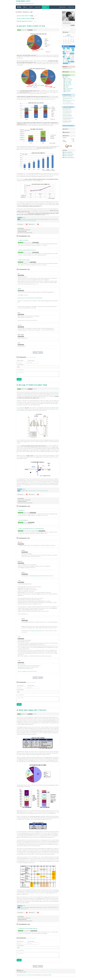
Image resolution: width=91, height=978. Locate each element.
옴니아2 (31, 220)
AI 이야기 (67, 91)
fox (66, 56)
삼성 (41, 490)
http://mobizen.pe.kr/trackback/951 (24, 229)
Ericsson (21, 907)
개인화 (68, 58)
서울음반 (72, 51)
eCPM (73, 48)
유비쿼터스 (65, 50)
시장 (43, 490)
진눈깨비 (19, 288)
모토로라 (55, 219)
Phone (37, 219)
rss (63, 51)
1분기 (21, 219)
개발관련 (67, 85)
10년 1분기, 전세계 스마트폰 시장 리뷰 (24, 15)
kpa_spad (20, 325)
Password (31, 360)
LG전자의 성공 (38, 410)
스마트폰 (25, 220)
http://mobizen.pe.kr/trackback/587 (24, 918)
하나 (66, 61)
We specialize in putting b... (67, 121)
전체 (66, 77)
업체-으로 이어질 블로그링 (23, 520)
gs (63, 61)
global (24, 219)
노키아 (49, 219)
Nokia (35, 219)
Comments (31, 224)
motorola (31, 219)
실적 (25, 908)
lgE (26, 219)
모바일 (52, 219)
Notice (31, 7)
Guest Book (37, 7)
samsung (37, 907)
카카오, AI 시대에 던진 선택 (67, 103)
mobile (28, 219)
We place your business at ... (68, 115)
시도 (73, 50)
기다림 (73, 56)
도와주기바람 (71, 55)
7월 (63, 56)
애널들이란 (67, 51)
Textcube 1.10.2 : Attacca (26, 974)
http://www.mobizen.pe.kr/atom (35, 575)
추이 (47, 490)
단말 (31, 490)
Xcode (69, 56)
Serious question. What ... (67, 108)
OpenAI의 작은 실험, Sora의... (68, 96)
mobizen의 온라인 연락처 (67, 68)
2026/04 (68, 35)
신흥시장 (72, 58)
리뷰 (66, 87)
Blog (19, 7)
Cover (25, 7)
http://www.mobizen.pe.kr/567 (37, 630)
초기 (69, 50)
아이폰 (28, 220)
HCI (67, 53)
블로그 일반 (67, 78)
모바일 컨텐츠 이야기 (23, 1)
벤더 (38, 490)
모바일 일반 (68, 82)
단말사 (46, 907)
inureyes (42, 974)
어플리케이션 (65, 63)
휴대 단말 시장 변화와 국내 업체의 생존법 (25, 18)
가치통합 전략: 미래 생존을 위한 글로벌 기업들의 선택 (27, 928)
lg (24, 907)
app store (72, 61)
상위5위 (22, 908)
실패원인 (64, 58)
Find (72, 29)
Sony (41, 907)
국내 (29, 490)
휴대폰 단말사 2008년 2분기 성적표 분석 (24, 21)
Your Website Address (20, 364)
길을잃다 (64, 55)
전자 (45, 490)
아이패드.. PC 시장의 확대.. (23, 240)
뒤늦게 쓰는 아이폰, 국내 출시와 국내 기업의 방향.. (27, 250)
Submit (19, 379)
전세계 (34, 220)
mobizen (23, 217)
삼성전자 (21, 220)
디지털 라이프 (68, 84)
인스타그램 (72, 53)
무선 (18, 220)
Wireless (46, 219)
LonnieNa (49, 974)
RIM (40, 219)
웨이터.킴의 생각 (21, 510)
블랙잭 (68, 48)
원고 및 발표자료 (69, 88)
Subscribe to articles (68, 152)
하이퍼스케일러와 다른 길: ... (68, 98)
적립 (69, 63)
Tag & (45, 7)
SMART (42, 219)
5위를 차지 (34, 753)
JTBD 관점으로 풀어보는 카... (68, 100)
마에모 (64, 53)
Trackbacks (20, 224)
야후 (64, 48)
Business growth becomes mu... (68, 118)
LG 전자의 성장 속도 (34, 751)
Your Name (20, 360)
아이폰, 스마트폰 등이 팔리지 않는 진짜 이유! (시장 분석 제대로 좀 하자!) (31, 528)
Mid (68, 61)
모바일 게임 (67, 81)
